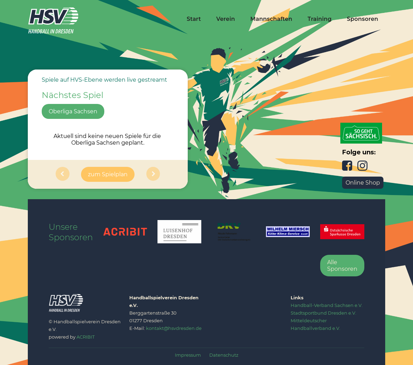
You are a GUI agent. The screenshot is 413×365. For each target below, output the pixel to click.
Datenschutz (223, 355)
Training (320, 19)
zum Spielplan (108, 174)
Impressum (188, 355)
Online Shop (363, 182)
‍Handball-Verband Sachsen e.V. (327, 305)
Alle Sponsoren (342, 265)
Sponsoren (362, 19)
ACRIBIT (85, 337)
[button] (63, 174)
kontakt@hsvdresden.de (174, 328)
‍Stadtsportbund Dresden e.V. (323, 313)
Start (194, 19)
